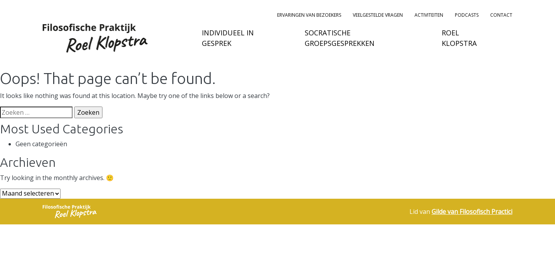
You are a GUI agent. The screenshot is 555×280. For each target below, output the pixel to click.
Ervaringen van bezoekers (309, 15)
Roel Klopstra (459, 38)
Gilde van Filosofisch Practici (472, 211)
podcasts (467, 15)
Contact (501, 15)
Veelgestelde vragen (378, 15)
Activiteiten (429, 15)
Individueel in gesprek (228, 38)
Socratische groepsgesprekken (340, 38)
